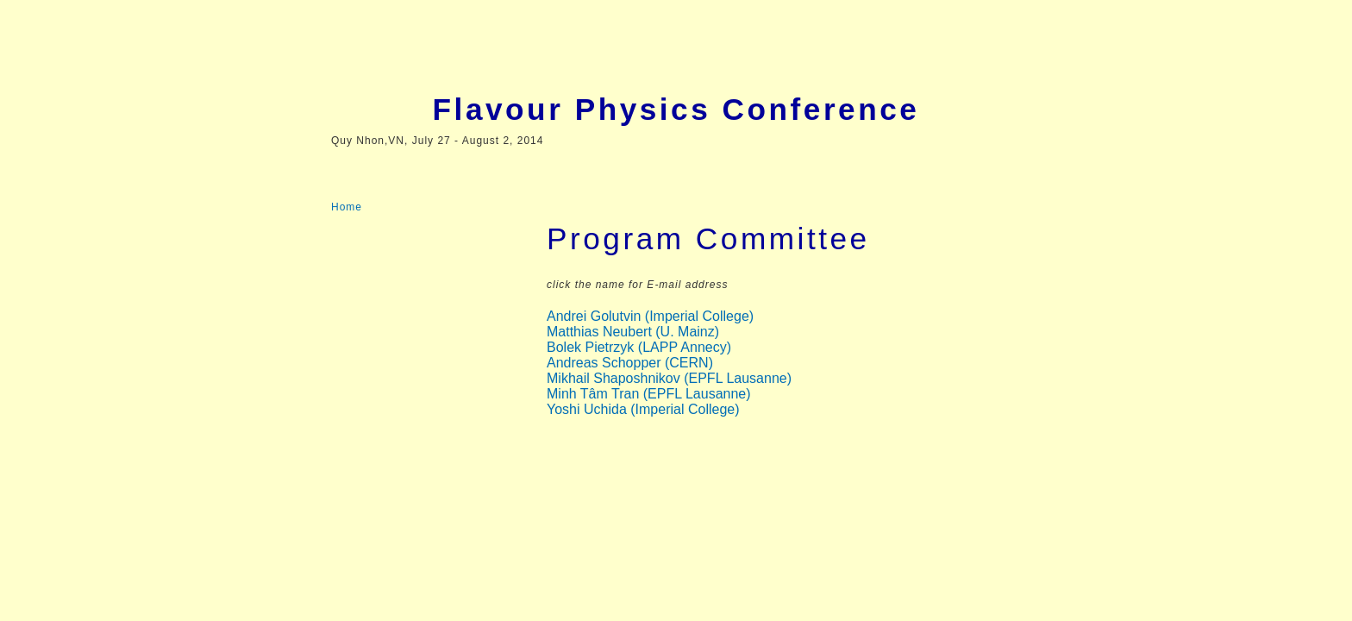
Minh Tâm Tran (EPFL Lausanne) (649, 393)
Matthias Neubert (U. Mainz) (633, 331)
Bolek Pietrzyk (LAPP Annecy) (639, 347)
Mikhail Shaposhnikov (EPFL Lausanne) (669, 378)
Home (346, 207)
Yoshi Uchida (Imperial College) (643, 409)
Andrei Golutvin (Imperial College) (650, 316)
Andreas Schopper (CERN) (630, 362)
